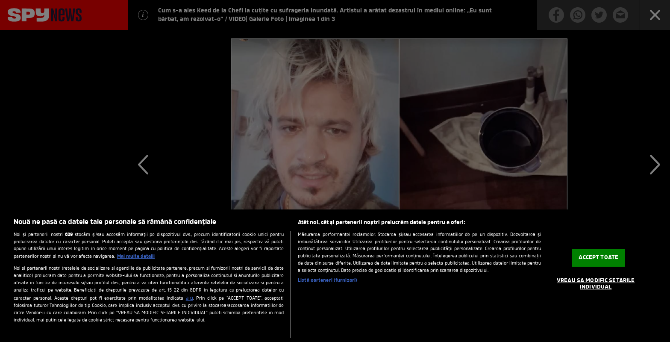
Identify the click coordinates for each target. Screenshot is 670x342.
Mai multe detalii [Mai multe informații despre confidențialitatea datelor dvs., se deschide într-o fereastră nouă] (136, 256)
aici (189, 298)
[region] (335, 275)
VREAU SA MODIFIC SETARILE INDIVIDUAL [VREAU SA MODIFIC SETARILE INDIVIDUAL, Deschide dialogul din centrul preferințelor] (596, 284)
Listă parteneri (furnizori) (327, 280)
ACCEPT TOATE (598, 257)
